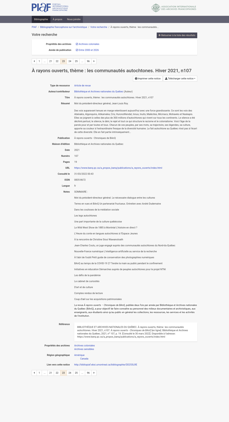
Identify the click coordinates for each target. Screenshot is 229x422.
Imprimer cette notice (148, 78)
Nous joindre (74, 19)
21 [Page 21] (50, 61)
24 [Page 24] (70, 61)
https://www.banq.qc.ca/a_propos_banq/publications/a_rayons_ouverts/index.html (118, 167)
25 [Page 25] (76, 61)
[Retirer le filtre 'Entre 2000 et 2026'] (89, 50)
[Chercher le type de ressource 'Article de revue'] (82, 85)
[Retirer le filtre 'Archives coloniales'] (89, 44)
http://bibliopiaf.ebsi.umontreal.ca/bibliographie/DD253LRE (105, 364)
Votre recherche (98, 27)
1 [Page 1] (39, 61)
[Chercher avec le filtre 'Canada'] (84, 358)
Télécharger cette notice (179, 78)
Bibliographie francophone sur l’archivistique (63, 27)
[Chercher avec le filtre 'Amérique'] (79, 355)
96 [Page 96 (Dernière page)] (88, 61)
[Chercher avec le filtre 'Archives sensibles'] (84, 349)
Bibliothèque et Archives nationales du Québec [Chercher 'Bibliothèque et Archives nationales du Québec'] (98, 91)
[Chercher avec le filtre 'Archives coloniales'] (84, 345)
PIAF (34, 27)
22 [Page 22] (57, 61)
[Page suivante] (93, 61)
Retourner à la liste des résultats (177, 35)
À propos (57, 19)
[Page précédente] (34, 61)
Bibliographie (41, 19)
